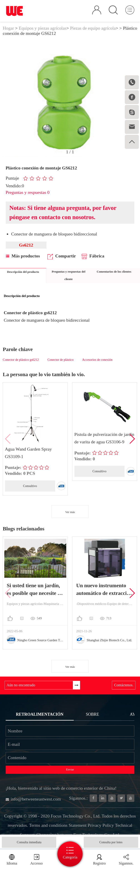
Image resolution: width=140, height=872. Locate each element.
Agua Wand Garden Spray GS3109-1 (28, 453)
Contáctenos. (123, 685)
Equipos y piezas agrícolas (42, 28)
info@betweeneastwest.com (33, 798)
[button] (132, 439)
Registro (99, 863)
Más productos (23, 255)
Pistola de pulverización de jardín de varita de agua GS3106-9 (104, 438)
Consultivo (30, 486)
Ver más (70, 512)
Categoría (70, 857)
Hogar (8, 28)
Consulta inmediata (29, 842)
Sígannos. (126, 863)
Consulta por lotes (111, 842)
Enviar (70, 769)
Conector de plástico (60, 359)
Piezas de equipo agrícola (93, 28)
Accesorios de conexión (97, 359)
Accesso (36, 863)
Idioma (12, 863)
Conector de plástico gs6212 (21, 359)
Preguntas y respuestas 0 (27, 192)
